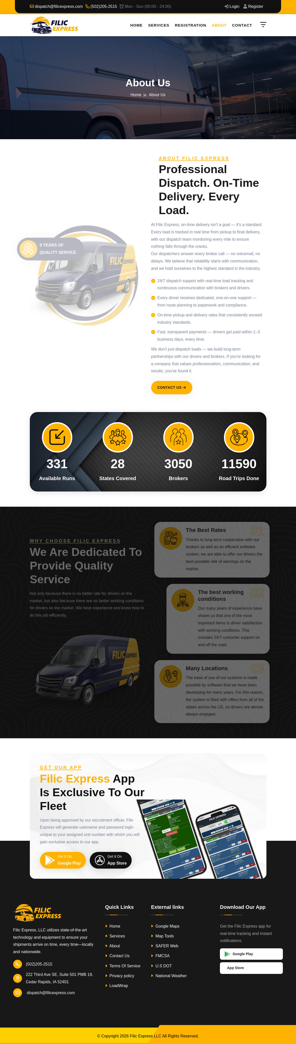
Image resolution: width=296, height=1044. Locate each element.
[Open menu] (262, 25)
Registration (190, 25)
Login (231, 6)
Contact (242, 25)
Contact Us (171, 387)
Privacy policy (119, 976)
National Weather (169, 976)
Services (158, 25)
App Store (235, 968)
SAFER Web (164, 946)
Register (253, 6)
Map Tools (162, 936)
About (219, 25)
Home (136, 25)
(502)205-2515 (101, 6)
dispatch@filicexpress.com (56, 6)
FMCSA (160, 956)
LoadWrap (116, 986)
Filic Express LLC (145, 1036)
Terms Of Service (123, 966)
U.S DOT (161, 966)
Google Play (238, 954)
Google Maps (165, 926)
